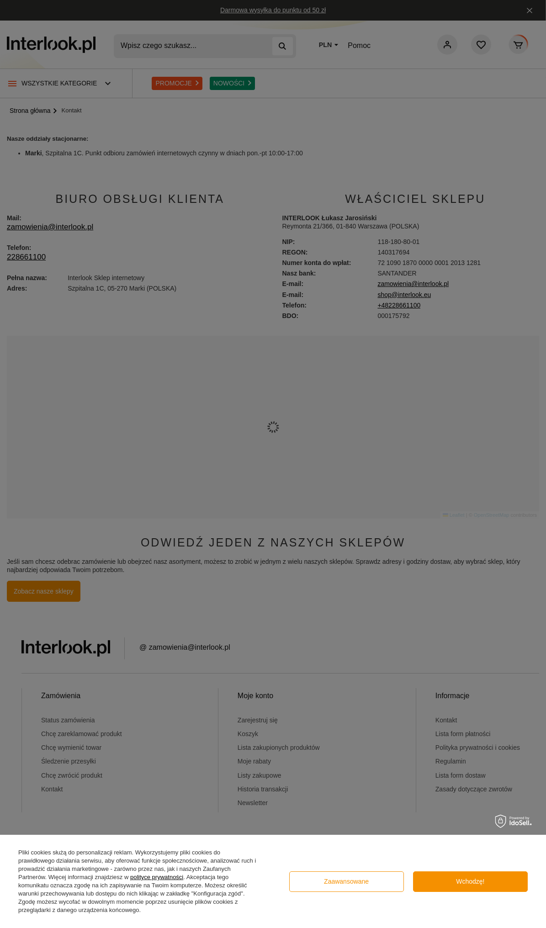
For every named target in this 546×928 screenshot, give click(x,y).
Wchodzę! (470, 881)
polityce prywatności (156, 877)
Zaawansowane (346, 881)
